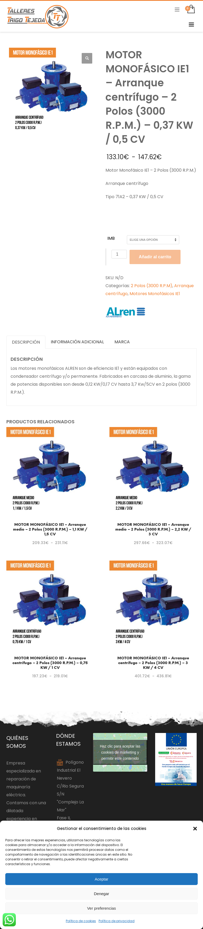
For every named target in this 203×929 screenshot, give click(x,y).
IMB (111, 238)
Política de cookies (81, 921)
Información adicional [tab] (77, 342)
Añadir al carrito (155, 257)
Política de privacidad (117, 921)
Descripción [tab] (26, 342)
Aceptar (101, 879)
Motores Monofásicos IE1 (155, 294)
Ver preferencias (101, 908)
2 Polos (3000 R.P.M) (151, 286)
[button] (195, 828)
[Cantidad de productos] (119, 254)
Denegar (101, 893)
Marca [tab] (122, 342)
